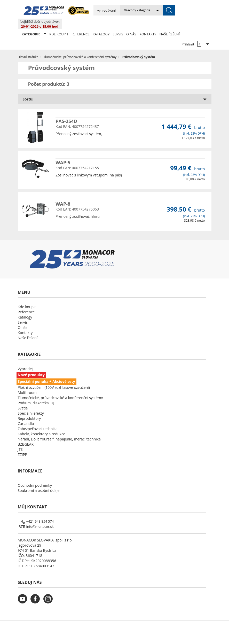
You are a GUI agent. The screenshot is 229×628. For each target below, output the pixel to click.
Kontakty (147, 23)
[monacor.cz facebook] (36, 591)
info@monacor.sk (40, 516)
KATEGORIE (34, 23)
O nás (131, 23)
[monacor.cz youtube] (24, 591)
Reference (81, 23)
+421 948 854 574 (40, 511)
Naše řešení (169, 23)
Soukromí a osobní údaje (39, 480)
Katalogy (101, 23)
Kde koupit (58, 23)
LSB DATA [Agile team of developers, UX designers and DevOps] (161, 619)
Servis (118, 23)
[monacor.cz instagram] (49, 591)
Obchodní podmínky (35, 474)
